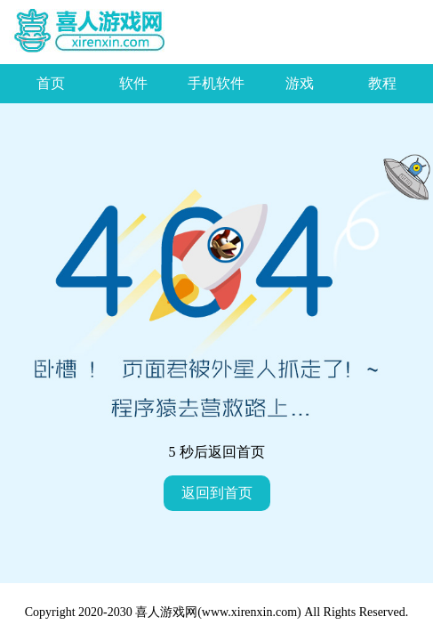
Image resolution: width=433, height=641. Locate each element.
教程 (382, 83)
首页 (50, 83)
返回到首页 (217, 492)
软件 (133, 83)
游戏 (299, 83)
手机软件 (216, 83)
